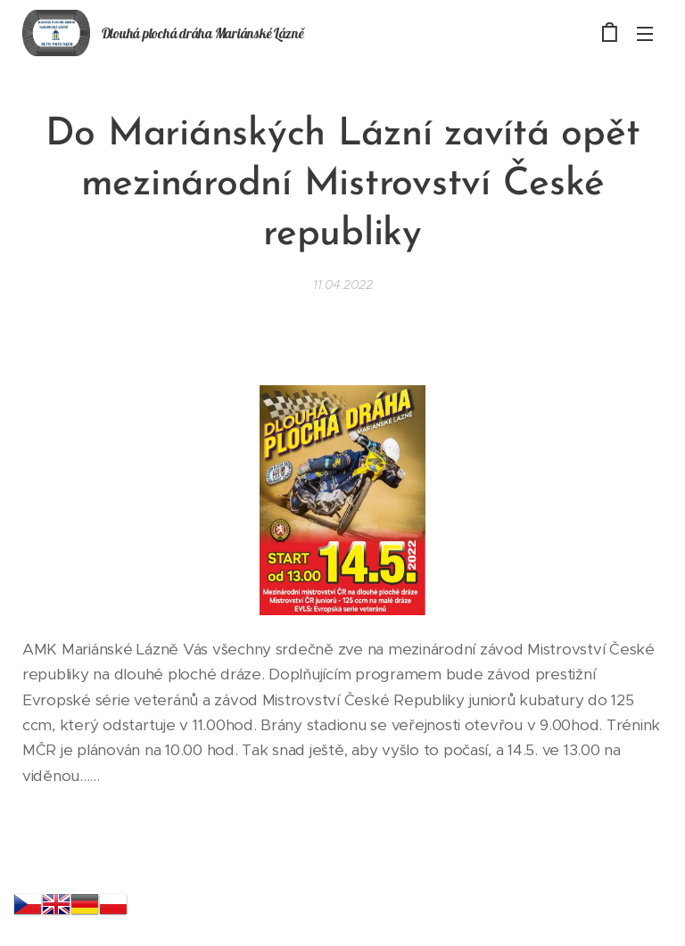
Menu (645, 34)
